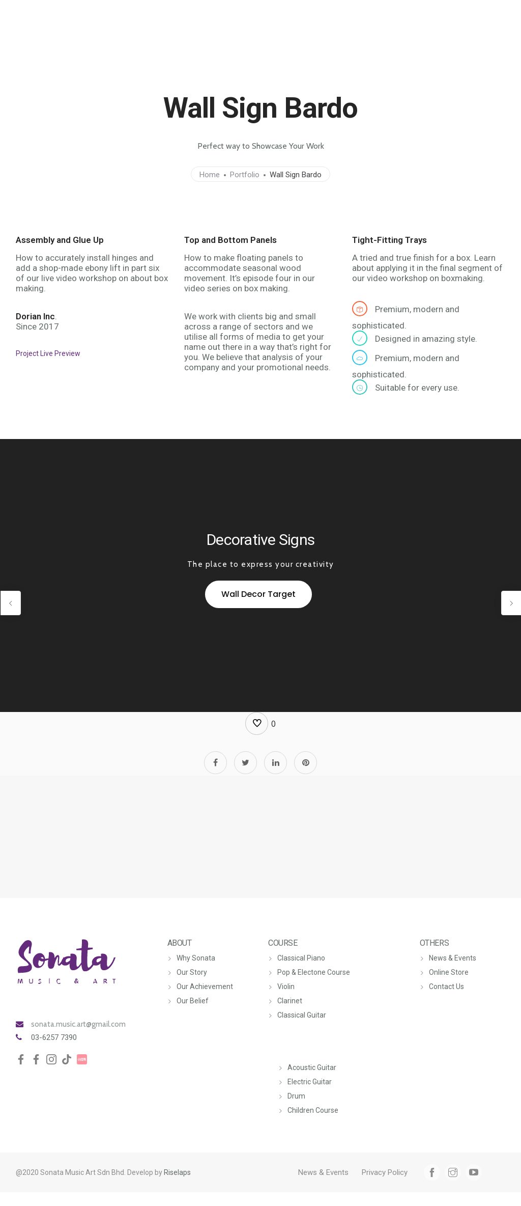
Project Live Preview (48, 353)
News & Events (452, 958)
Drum (296, 1096)
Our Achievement (205, 986)
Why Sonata (196, 958)
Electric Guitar (309, 1082)
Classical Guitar (301, 1015)
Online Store (449, 972)
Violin (286, 986)
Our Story (192, 972)
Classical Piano (301, 958)
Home (209, 174)
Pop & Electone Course (313, 972)
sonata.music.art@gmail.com (78, 1024)
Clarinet (289, 1001)
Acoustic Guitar (311, 1067)
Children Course (312, 1110)
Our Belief (193, 1001)
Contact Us (446, 986)
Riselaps (177, 1172)
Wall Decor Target (258, 594)
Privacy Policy (385, 1172)
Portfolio (244, 174)
